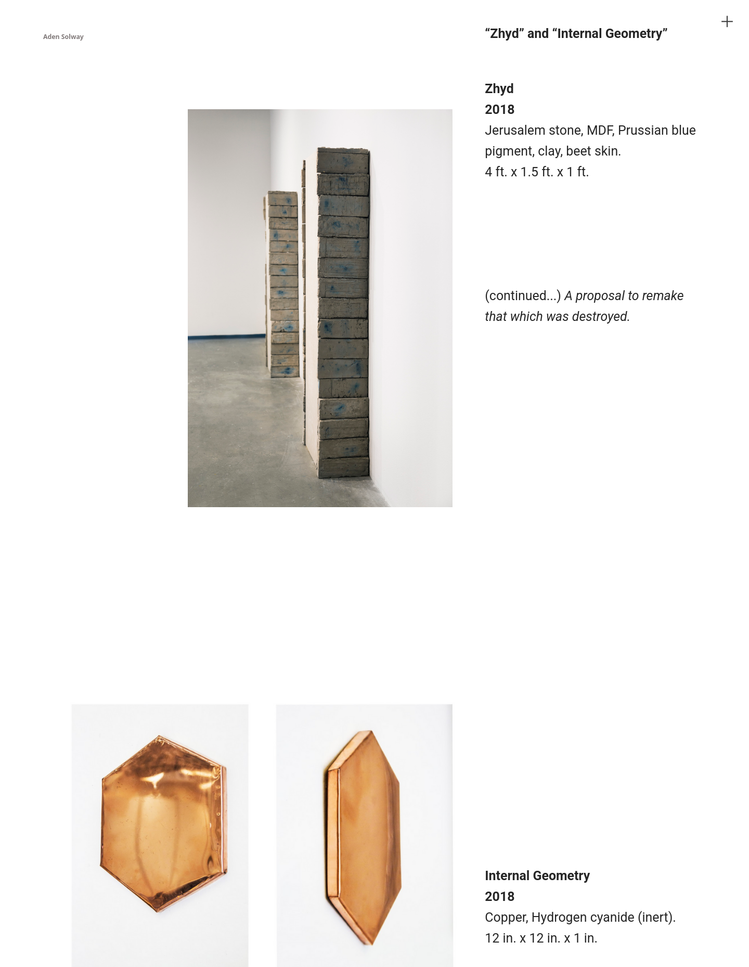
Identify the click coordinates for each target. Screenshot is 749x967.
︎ (727, 21)
